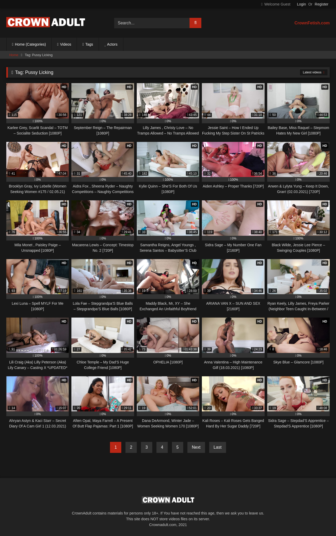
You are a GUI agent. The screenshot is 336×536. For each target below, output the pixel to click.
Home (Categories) (30, 44)
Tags (89, 44)
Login (301, 4)
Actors (112, 44)
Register (321, 4)
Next (196, 447)
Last (218, 447)
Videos (65, 44)
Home (13, 55)
